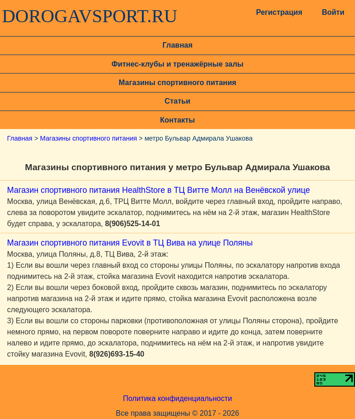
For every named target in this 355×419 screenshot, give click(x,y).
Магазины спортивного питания (177, 82)
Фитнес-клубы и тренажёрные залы (177, 64)
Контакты (177, 120)
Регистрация (278, 12)
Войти (333, 12)
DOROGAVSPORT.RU (90, 16)
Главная (177, 45)
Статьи (177, 101)
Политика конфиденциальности (177, 398)
